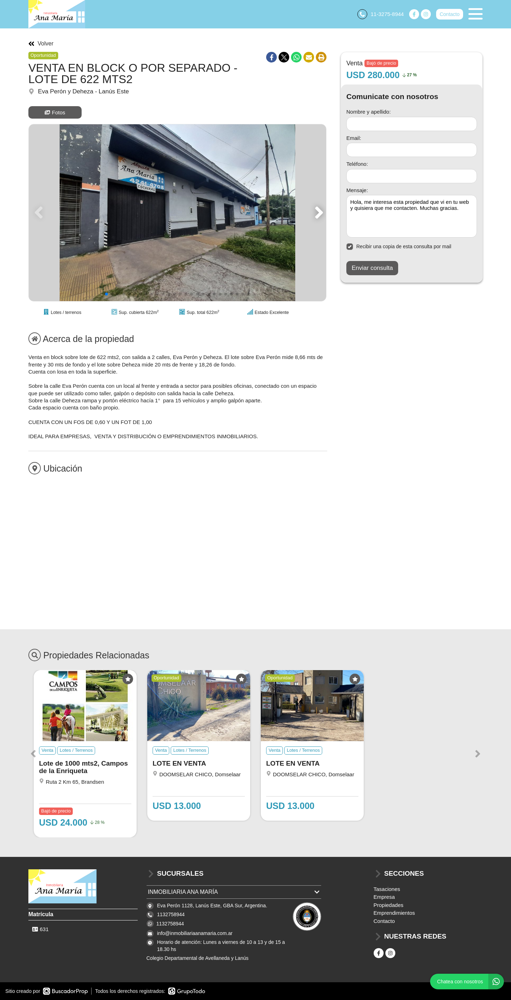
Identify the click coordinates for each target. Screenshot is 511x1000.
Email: (353, 138)
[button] (318, 213)
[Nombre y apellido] (411, 124)
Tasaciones (387, 889)
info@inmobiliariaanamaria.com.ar (195, 933)
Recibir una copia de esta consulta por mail (398, 246)
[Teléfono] (411, 176)
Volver (40, 44)
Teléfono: (357, 164)
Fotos (55, 112)
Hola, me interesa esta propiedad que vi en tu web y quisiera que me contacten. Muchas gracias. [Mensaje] (411, 216)
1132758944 (170, 923)
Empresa (384, 897)
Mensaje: (357, 190)
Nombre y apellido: (368, 112)
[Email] (411, 150)
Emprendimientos (394, 913)
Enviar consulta (372, 268)
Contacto (450, 14)
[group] (177, 212)
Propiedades (388, 905)
